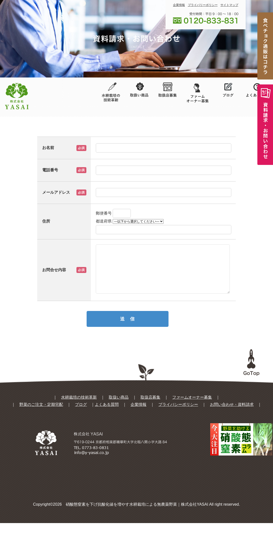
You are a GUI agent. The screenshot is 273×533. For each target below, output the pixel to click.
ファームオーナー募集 (192, 407)
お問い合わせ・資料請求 (232, 414)
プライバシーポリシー (178, 414)
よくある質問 (107, 414)
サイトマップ (229, 5)
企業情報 (179, 5)
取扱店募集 (150, 407)
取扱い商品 (119, 407)
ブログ (81, 414)
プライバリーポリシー (203, 5)
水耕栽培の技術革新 (79, 407)
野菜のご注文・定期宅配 (41, 414)
